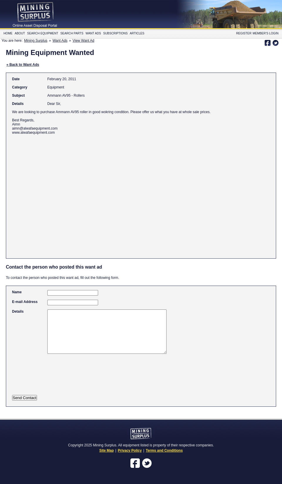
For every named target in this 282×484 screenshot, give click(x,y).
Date (16, 79)
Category (19, 87)
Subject (18, 95)
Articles (137, 33)
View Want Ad (83, 40)
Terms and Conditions (164, 450)
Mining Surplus (35, 40)
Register (243, 33)
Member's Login (265, 33)
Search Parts (72, 33)
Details (18, 104)
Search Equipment (42, 33)
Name (17, 292)
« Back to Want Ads (22, 65)
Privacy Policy (130, 450)
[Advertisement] (55, 194)
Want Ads (93, 33)
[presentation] (70, 378)
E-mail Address (25, 302)
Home (8, 33)
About (20, 33)
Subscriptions (115, 33)
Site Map (106, 450)
